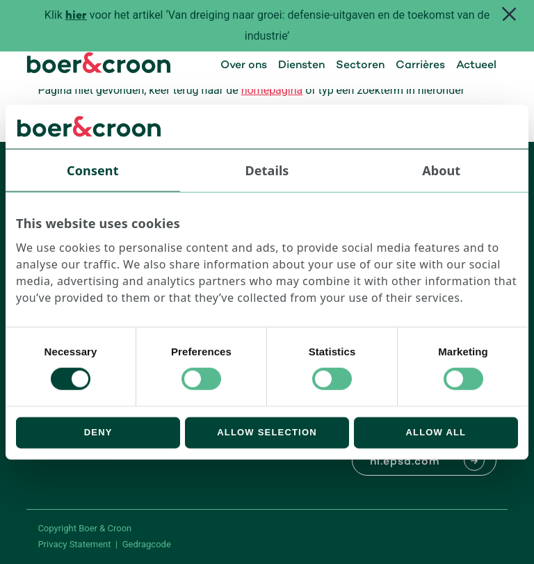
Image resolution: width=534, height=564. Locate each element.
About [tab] (441, 169)
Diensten (301, 65)
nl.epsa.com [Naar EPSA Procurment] (405, 461)
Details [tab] (267, 169)
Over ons (243, 65)
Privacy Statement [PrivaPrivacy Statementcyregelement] (74, 544)
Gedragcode (146, 544)
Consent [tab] (93, 169)
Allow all (435, 432)
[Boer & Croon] (98, 69)
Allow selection (267, 432)
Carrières (420, 65)
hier (76, 16)
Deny (98, 432)
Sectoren (360, 65)
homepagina (272, 90)
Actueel (476, 65)
